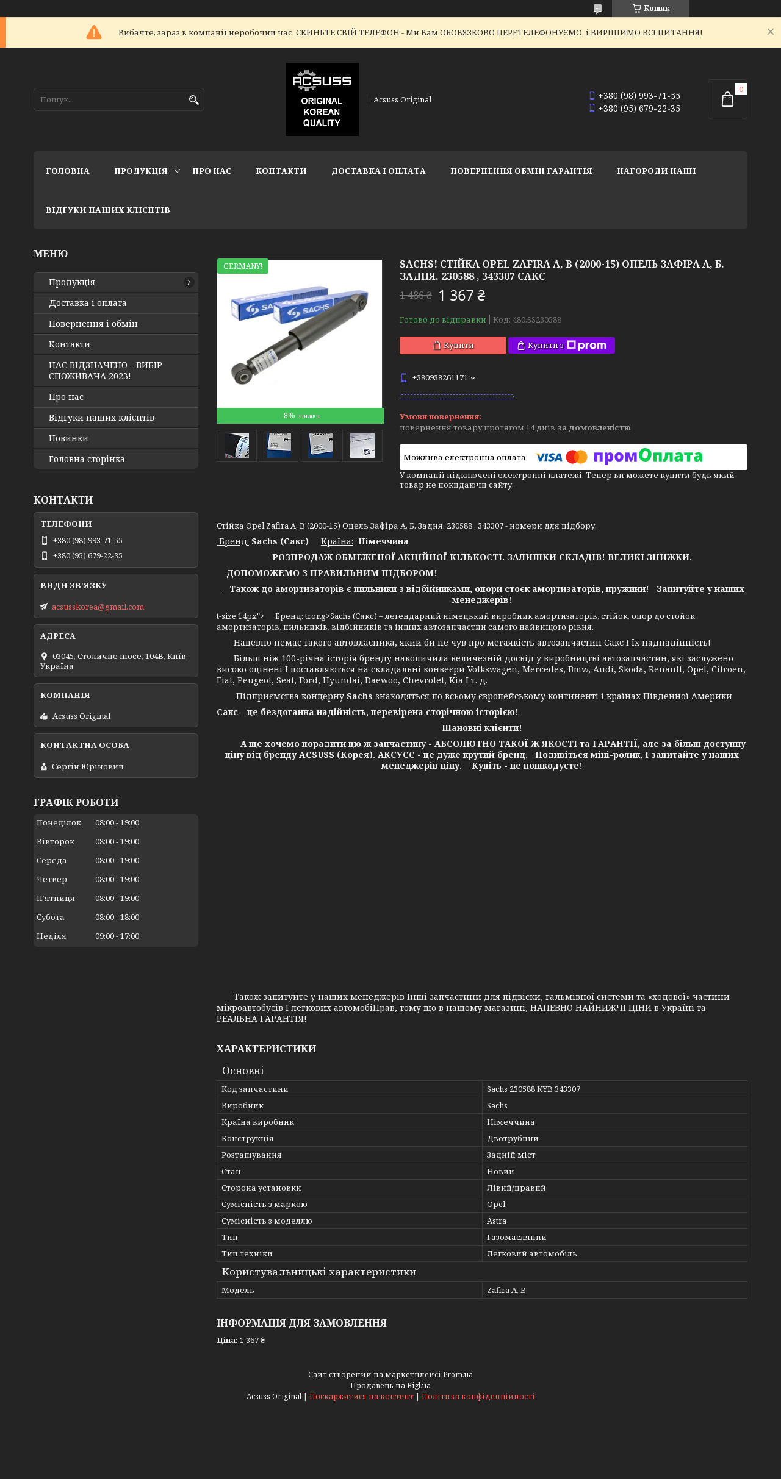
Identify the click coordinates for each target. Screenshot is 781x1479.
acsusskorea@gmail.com (98, 606)
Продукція (141, 170)
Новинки (68, 438)
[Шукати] (193, 100)
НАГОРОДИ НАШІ (656, 170)
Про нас (211, 170)
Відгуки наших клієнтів (108, 209)
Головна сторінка (87, 459)
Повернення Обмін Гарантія (521, 170)
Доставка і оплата (378, 170)
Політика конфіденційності (478, 1396)
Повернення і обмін (93, 323)
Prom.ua (458, 1374)
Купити (459, 345)
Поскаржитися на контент (361, 1396)
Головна (68, 170)
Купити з (567, 345)
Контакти (281, 170)
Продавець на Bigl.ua (390, 1385)
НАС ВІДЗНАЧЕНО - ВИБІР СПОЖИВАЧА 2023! (105, 371)
